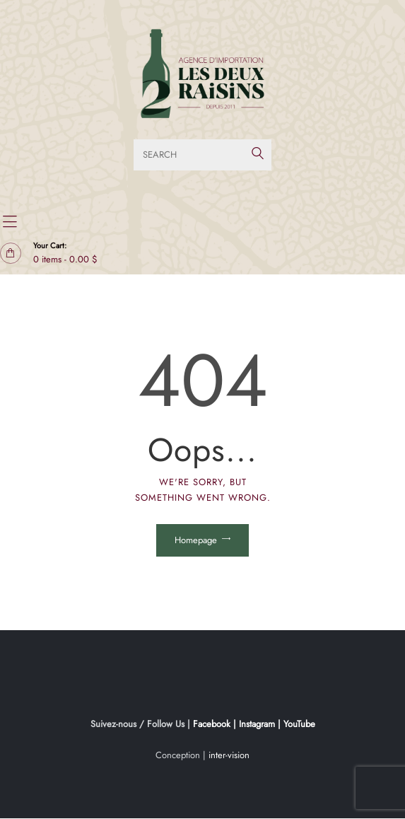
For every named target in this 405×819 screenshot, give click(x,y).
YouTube (299, 724)
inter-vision (229, 755)
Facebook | (216, 724)
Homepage (196, 540)
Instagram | (261, 724)
